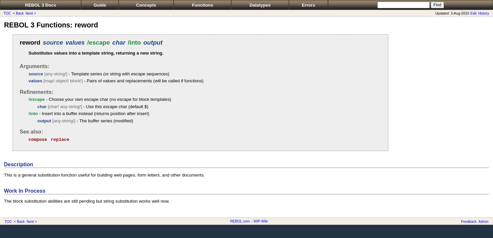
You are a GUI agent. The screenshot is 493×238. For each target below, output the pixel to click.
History (483, 13)
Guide (99, 5)
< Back (18, 13)
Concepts (146, 5)
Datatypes (260, 5)
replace (60, 139)
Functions (202, 5)
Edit (473, 13)
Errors (308, 5)
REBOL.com (240, 221)
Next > (31, 13)
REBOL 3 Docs (40, 5)
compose (37, 139)
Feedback (469, 221)
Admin (483, 221)
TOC (7, 13)
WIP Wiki (260, 221)
